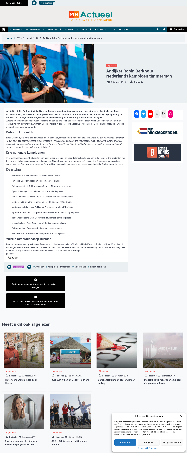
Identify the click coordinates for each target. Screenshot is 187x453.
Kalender (124, 29)
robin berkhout (98, 267)
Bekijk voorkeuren (172, 442)
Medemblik (70, 29)
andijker (39, 267)
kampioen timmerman (59, 267)
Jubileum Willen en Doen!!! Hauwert (70, 362)
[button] (181, 416)
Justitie (99, 29)
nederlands (80, 267)
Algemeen (15, 29)
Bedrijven (53, 29)
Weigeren (148, 442)
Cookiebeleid (143, 448)
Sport (85, 29)
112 (111, 29)
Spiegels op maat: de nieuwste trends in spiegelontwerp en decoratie (21, 427)
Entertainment (34, 29)
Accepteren (125, 442)
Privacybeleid (154, 448)
